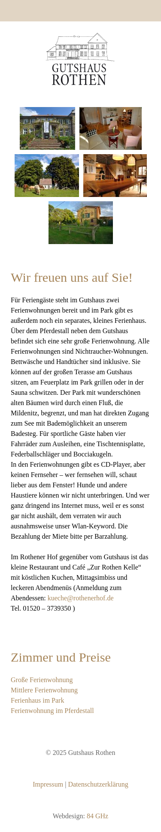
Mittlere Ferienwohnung (44, 690)
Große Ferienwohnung (42, 679)
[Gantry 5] (80, 59)
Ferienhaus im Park (37, 700)
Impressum (48, 784)
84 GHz (97, 816)
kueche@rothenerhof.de (81, 598)
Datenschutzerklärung (98, 784)
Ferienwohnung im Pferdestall (52, 710)
